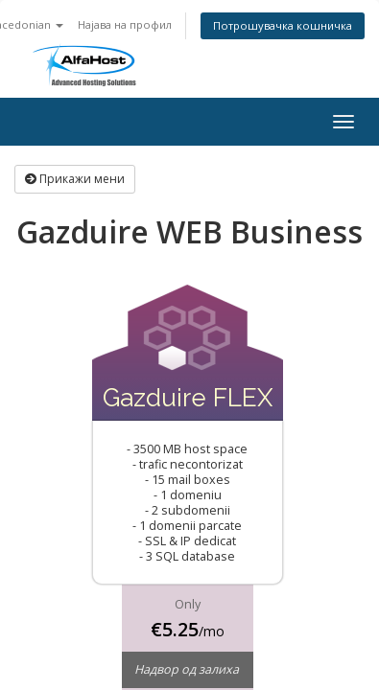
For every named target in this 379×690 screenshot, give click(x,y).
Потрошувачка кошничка (282, 25)
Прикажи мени (75, 179)
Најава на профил (125, 24)
